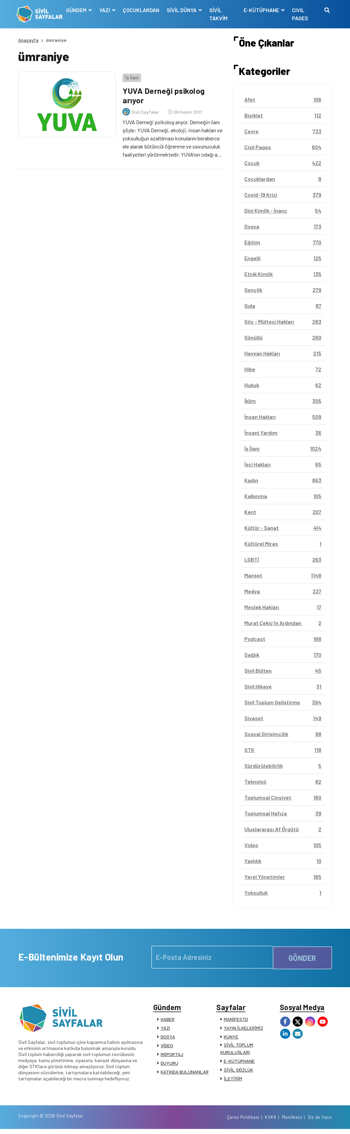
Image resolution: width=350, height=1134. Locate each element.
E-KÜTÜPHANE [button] (261, 10)
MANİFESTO (236, 1021)
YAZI (165, 1029)
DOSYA (168, 1038)
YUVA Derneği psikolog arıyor (163, 94)
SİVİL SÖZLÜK (238, 1071)
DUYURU (169, 1065)
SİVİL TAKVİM (219, 14)
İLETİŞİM (233, 1080)
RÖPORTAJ (172, 1056)
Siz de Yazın (320, 1121)
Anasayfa (28, 40)
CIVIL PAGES (300, 14)
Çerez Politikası (243, 1121)
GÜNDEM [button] (77, 10)
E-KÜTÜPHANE (239, 1062)
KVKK (270, 1121)
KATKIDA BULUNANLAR (185, 1073)
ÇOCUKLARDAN (142, 10)
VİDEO (167, 1047)
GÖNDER (302, 957)
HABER (167, 1021)
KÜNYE (231, 1038)
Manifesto (292, 1121)
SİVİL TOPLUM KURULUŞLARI (236, 1050)
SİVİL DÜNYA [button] (183, 10)
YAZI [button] (106, 10)
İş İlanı (130, 76)
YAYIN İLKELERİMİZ (243, 1029)
